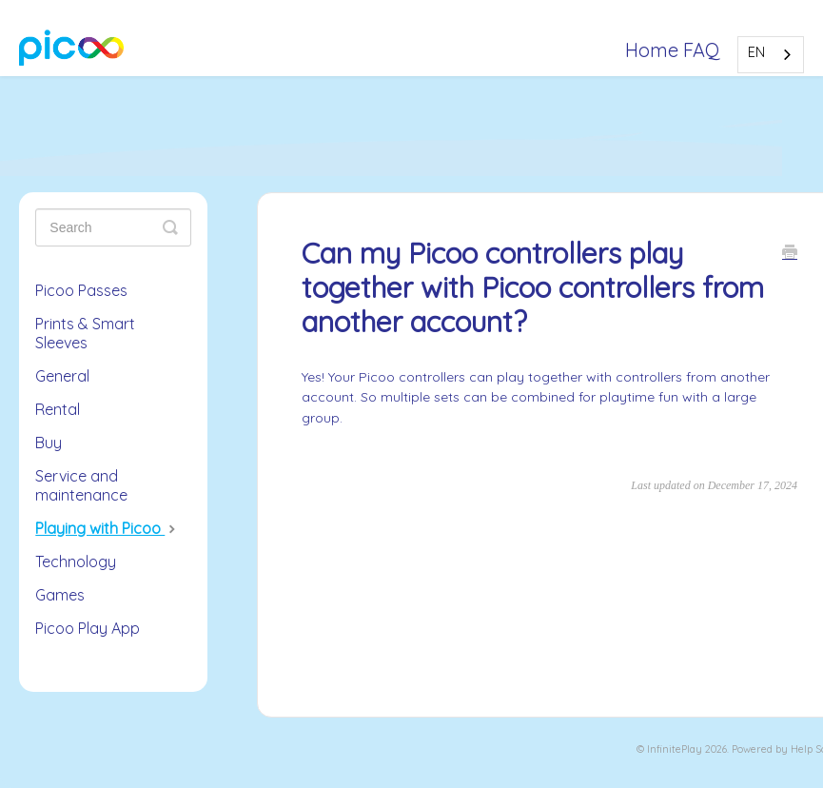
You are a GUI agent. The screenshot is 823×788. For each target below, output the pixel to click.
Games (60, 594)
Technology (75, 561)
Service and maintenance (81, 485)
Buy (48, 442)
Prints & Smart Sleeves (85, 333)
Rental (57, 409)
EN (756, 52)
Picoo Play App (87, 628)
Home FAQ (672, 50)
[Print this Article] (789, 254)
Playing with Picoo (107, 528)
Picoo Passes (81, 290)
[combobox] (770, 54)
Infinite (664, 749)
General (62, 375)
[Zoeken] (113, 227)
